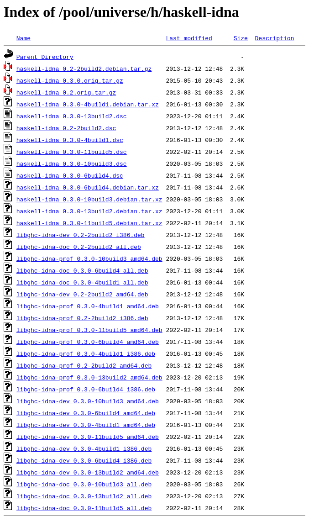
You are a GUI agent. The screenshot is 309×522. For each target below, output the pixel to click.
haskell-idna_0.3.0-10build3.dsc (71, 163)
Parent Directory (44, 57)
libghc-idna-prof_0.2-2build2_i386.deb (82, 318)
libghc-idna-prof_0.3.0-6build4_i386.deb (85, 389)
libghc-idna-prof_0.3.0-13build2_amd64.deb (89, 377)
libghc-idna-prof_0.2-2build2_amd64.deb (84, 365)
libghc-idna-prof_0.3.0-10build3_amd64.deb (89, 258)
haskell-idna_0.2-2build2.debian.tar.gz (84, 68)
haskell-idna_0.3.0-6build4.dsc (69, 175)
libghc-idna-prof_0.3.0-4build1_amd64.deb (87, 306)
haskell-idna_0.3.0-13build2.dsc (71, 116)
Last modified (189, 38)
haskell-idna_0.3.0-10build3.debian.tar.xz (89, 199)
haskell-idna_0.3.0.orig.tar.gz (69, 80)
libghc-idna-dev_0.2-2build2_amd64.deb (82, 294)
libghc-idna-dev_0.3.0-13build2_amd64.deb (87, 472)
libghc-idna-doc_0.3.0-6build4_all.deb (82, 270)
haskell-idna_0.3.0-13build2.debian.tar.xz (89, 211)
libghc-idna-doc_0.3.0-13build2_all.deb (84, 496)
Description (274, 38)
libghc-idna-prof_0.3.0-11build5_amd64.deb (89, 330)
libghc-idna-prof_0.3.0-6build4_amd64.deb (87, 341)
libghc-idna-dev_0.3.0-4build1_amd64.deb (85, 425)
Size (241, 38)
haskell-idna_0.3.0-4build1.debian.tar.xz (87, 104)
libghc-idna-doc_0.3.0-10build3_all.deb (84, 484)
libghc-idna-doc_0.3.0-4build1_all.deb (82, 282)
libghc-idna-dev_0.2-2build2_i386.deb (80, 235)
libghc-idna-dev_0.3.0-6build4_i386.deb (84, 460)
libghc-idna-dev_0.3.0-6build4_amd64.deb (85, 413)
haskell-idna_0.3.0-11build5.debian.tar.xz (89, 223)
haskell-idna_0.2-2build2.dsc (66, 128)
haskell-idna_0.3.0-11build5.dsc (71, 152)
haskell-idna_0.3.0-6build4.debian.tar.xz (87, 187)
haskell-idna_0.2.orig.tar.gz (66, 92)
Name (23, 38)
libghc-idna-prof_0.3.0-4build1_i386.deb (85, 353)
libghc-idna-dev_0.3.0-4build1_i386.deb (84, 448)
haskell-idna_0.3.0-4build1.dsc (69, 140)
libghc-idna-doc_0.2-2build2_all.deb (78, 247)
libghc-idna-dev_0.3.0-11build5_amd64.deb (87, 436)
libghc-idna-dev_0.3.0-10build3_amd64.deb (87, 401)
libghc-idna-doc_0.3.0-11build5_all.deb (84, 508)
